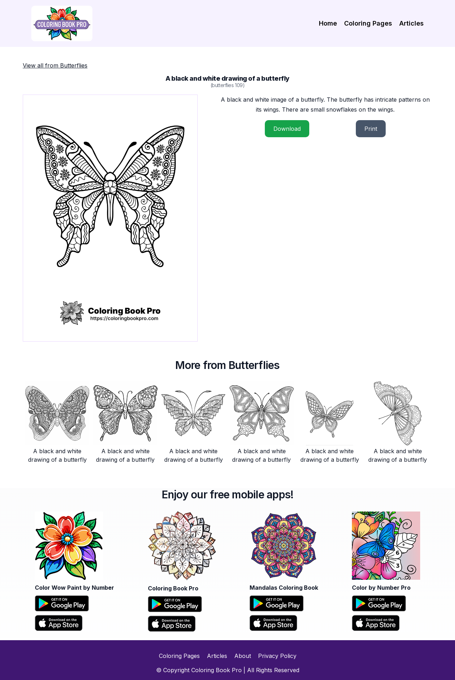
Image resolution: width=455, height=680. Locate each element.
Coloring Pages (368, 23)
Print (370, 128)
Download (287, 128)
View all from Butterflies (55, 65)
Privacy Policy (277, 655)
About (242, 655)
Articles (411, 23)
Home (328, 23)
